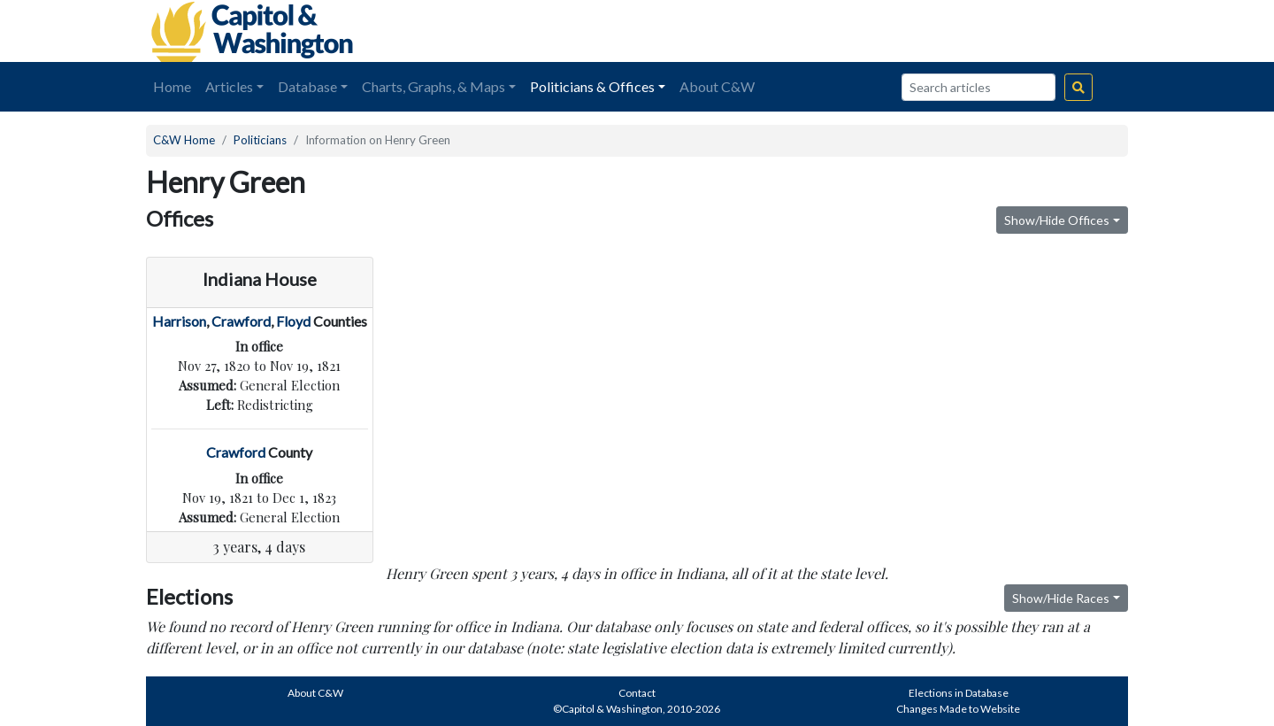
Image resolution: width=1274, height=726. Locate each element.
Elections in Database (959, 692)
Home (172, 86)
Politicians (260, 140)
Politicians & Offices (592, 86)
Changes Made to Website (958, 708)
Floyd (293, 321)
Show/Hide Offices (1056, 220)
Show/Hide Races (1060, 598)
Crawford (241, 321)
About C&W (717, 86)
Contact (637, 692)
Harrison (179, 321)
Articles (229, 86)
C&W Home (184, 140)
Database (307, 86)
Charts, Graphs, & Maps (433, 86)
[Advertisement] (930, 31)
